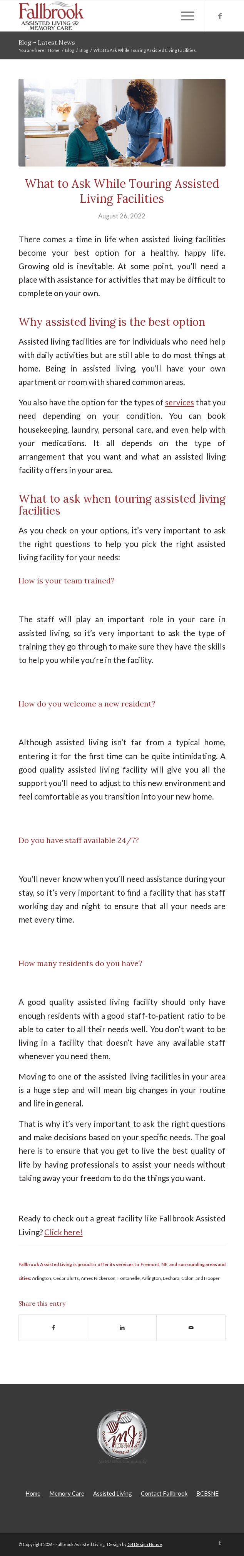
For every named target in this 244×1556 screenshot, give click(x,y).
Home (32, 1493)
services (179, 402)
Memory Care (66, 1493)
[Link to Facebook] (220, 16)
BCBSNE (207, 1493)
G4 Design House (144, 1544)
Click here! (63, 1232)
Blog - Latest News (46, 42)
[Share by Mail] (191, 1327)
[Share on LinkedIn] (122, 1327)
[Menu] (183, 15)
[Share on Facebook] (53, 1327)
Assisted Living (112, 1493)
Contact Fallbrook (164, 1493)
